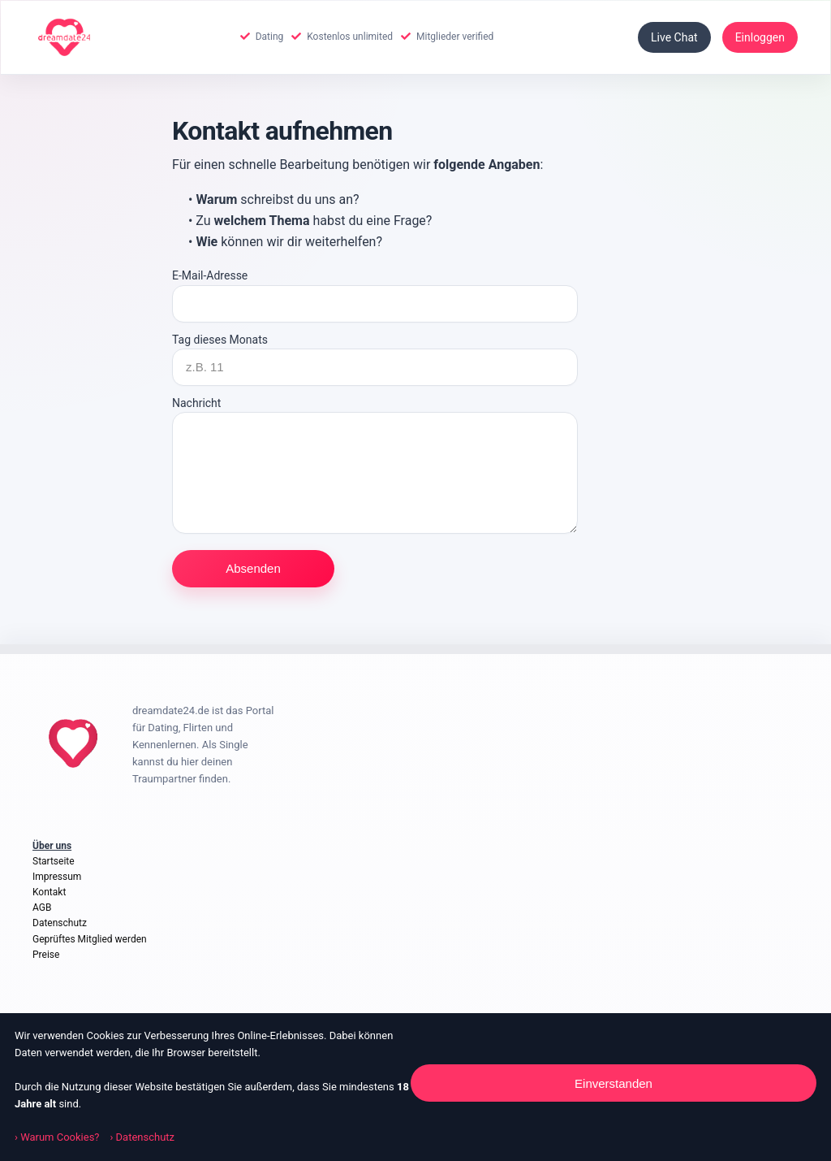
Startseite (53, 861)
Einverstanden (613, 1083)
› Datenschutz (142, 1137)
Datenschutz (59, 923)
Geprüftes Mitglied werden (89, 939)
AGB (41, 907)
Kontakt (49, 892)
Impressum (56, 876)
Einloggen (760, 37)
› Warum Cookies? (58, 1137)
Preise (45, 954)
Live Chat (674, 37)
